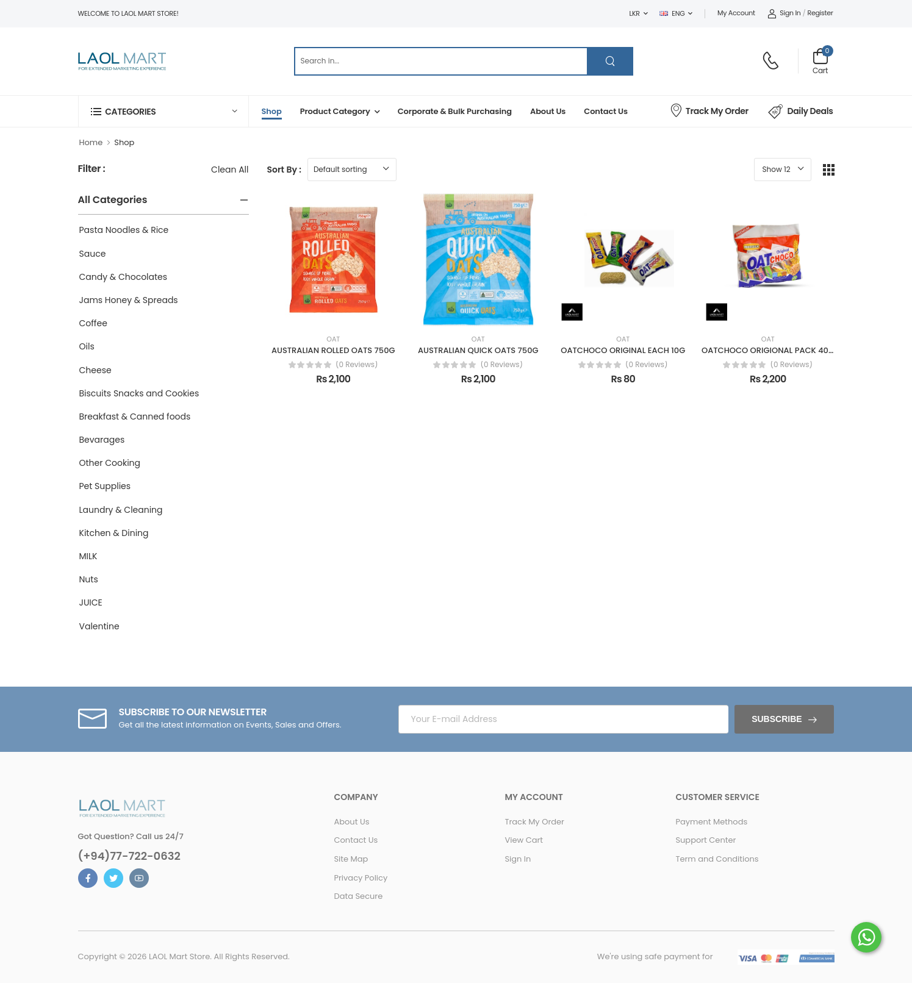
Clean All (229, 169)
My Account (736, 13)
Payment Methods (711, 822)
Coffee (93, 323)
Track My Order (709, 110)
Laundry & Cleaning (121, 510)
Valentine (99, 626)
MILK (88, 556)
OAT (333, 339)
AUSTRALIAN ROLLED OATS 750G (333, 350)
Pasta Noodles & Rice (124, 230)
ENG (671, 13)
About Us (548, 111)
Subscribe (777, 719)
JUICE (90, 602)
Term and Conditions (716, 859)
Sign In (784, 13)
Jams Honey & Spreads (128, 300)
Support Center (705, 840)
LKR (635, 13)
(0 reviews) (357, 364)
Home (91, 142)
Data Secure (358, 896)
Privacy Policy (360, 878)
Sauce (92, 254)
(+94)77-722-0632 (129, 856)
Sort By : (284, 169)
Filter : (92, 169)
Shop (272, 111)
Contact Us (606, 111)
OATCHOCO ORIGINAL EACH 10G (623, 350)
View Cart (523, 840)
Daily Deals (800, 111)
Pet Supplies (105, 486)
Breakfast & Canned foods (135, 416)
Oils (87, 346)
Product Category (335, 111)
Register (820, 13)
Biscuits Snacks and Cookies (139, 393)
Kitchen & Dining (114, 533)
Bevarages (102, 440)
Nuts (88, 579)
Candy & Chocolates (123, 277)
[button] (163, 111)
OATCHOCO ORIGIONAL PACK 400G (770, 350)
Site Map (351, 859)
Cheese (95, 370)
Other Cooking (110, 463)
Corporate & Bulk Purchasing (455, 111)
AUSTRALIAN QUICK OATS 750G (478, 350)
